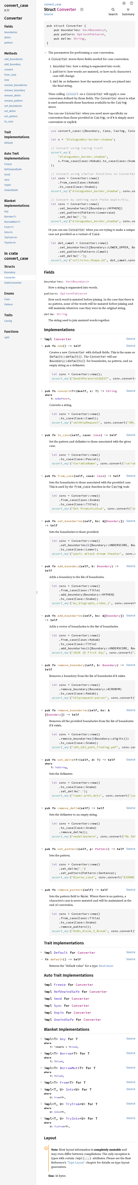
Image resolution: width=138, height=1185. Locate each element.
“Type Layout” (76, 1162)
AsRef (58, 398)
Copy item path (82, 9)
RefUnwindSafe (67, 992)
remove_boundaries (73, 710)
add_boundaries (70, 615)
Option (82, 34)
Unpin (59, 1012)
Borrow (66, 1053)
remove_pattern (70, 890)
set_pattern (67, 849)
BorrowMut (69, 1068)
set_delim (66, 759)
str (66, 398)
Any (63, 1039)
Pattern (96, 34)
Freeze (60, 985)
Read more (106, 966)
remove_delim (68, 808)
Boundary (97, 30)
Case (97, 435)
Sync (58, 1006)
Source (48, 14)
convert (64, 391)
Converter (63, 339)
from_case (66, 476)
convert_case (52, 4)
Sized (73, 1046)
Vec (85, 30)
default (56, 959)
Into (70, 1089)
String (78, 38)
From (64, 1082)
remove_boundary (71, 665)
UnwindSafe (64, 1019)
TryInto (73, 1118)
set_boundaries (70, 521)
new (60, 346)
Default (61, 952)
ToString (60, 767)
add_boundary (68, 566)
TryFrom (73, 1104)
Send (58, 999)
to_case (64, 435)
